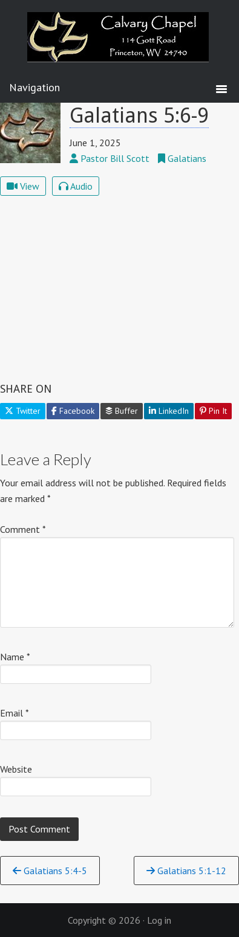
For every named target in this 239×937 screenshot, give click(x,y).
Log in (159, 920)
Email (14, 713)
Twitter (23, 410)
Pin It (213, 410)
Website (16, 769)
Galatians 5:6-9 (139, 115)
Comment (23, 529)
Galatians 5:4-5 (50, 871)
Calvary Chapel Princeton (119, 45)
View (23, 186)
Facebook (72, 410)
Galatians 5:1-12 (186, 871)
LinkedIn (169, 410)
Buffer (121, 410)
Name (15, 657)
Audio (76, 186)
